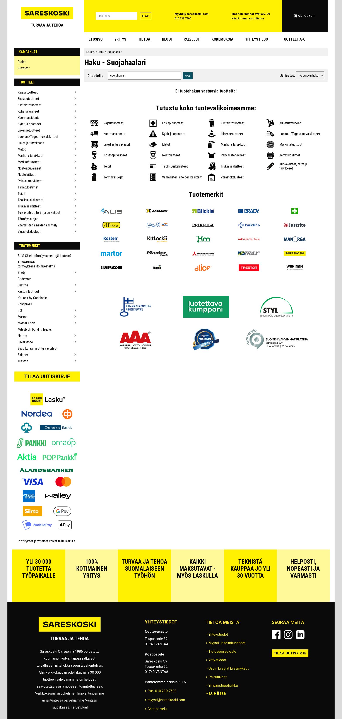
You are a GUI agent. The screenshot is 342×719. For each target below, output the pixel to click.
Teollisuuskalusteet (30, 200)
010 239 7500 (182, 18)
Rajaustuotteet (28, 92)
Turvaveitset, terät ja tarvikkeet (39, 213)
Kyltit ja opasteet (29, 124)
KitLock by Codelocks (33, 298)
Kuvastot (24, 68)
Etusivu (96, 39)
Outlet (22, 62)
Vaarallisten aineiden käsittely (37, 225)
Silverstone (25, 342)
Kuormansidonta (28, 118)
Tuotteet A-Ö (294, 39)
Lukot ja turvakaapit (31, 143)
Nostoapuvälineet (29, 168)
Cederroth (24, 279)
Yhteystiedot (257, 39)
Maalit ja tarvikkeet (30, 156)
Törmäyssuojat (28, 219)
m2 (20, 310)
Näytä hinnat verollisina (247, 18)
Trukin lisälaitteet (29, 206)
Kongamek (25, 304)
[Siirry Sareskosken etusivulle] (47, 16)
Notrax (22, 336)
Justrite (23, 285)
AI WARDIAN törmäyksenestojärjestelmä (36, 264)
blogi (167, 39)
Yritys (120, 39)
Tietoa (144, 39)
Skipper (23, 355)
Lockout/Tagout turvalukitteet (38, 137)
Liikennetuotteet (29, 130)
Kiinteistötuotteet (29, 105)
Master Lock (26, 323)
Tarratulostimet (28, 187)
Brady (22, 272)
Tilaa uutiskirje (47, 376)
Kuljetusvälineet (28, 111)
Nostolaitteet (27, 175)
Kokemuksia (222, 39)
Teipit (21, 194)
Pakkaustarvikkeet (30, 181)
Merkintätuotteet (29, 162)
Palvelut (192, 39)
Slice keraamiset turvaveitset (37, 348)
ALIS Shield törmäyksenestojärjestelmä (45, 256)
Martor (22, 317)
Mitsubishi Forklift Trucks (35, 329)
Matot (22, 149)
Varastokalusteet (29, 231)
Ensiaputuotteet (28, 99)
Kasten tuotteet (28, 291)
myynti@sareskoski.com (191, 13)
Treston (23, 361)
